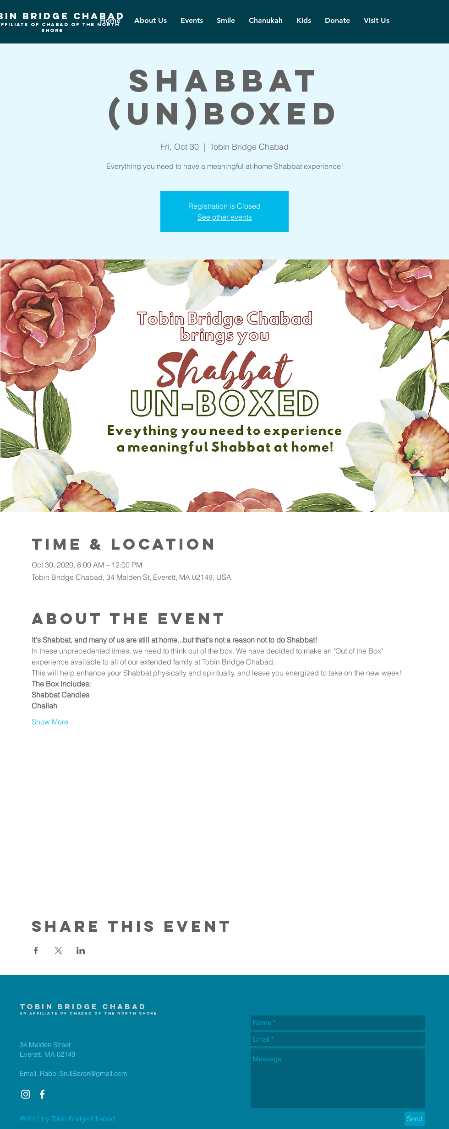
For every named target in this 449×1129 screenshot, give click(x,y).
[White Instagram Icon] (26, 1094)
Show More (50, 721)
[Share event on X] (58, 950)
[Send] (415, 1119)
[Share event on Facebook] (36, 950)
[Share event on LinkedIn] (81, 950)
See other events (224, 216)
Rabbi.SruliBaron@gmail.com (83, 1073)
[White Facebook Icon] (42, 1094)
